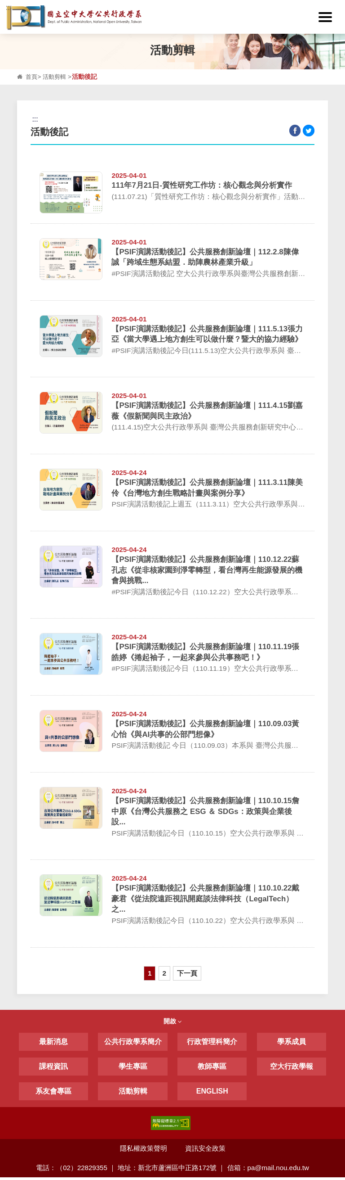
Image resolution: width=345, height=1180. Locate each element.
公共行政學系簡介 (133, 1044)
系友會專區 (53, 1094)
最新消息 (53, 1044)
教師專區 (212, 1069)
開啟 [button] (172, 1023)
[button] (328, 17)
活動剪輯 (56, 76)
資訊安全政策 (205, 1151)
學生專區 (133, 1069)
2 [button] (164, 975)
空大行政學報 (291, 1069)
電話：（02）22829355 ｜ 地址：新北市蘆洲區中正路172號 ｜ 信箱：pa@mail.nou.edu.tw (173, 1170)
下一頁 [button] (191, 975)
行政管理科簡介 (212, 1044)
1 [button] (145, 975)
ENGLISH (212, 1094)
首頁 (32, 76)
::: (9, 7)
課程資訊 (53, 1069)
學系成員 (291, 1044)
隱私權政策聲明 (143, 1151)
